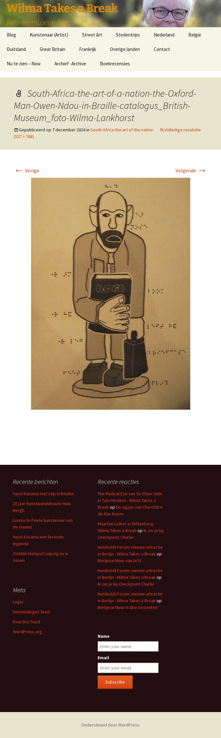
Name (104, 636)
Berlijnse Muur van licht (119, 560)
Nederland (164, 35)
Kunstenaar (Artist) (49, 35)
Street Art (92, 35)
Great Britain (52, 49)
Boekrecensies (115, 64)
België (194, 35)
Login (18, 602)
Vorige (26, 170)
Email (103, 657)
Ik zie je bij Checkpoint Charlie (126, 584)
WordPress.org (27, 632)
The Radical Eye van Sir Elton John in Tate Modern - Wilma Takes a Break (130, 500)
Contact (162, 49)
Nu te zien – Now (24, 64)
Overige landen (125, 49)
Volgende (191, 170)
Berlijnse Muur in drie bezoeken (128, 607)
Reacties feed (26, 622)
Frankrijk (87, 49)
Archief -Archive (70, 64)
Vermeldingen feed (31, 612)
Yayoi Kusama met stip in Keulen (43, 493)
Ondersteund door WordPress (110, 725)
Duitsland (16, 49)
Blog (11, 35)
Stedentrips (128, 35)
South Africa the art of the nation (122, 130)
